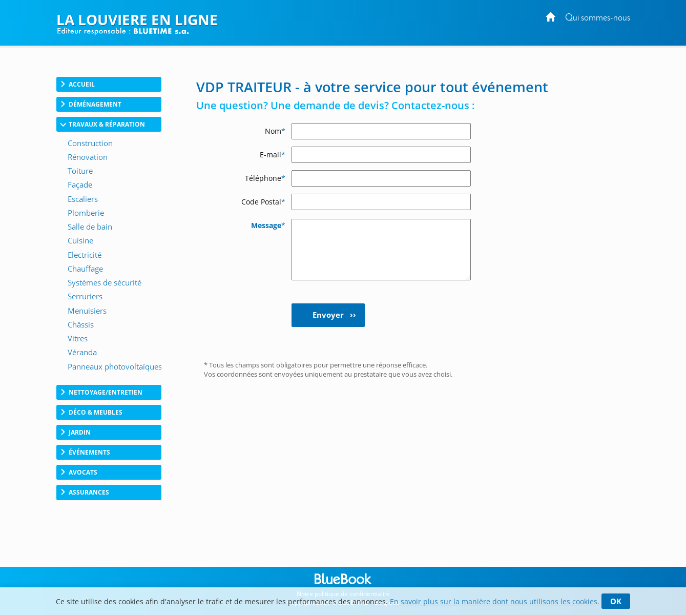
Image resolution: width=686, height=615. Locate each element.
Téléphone (265, 178)
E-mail (272, 154)
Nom (275, 131)
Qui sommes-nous (597, 18)
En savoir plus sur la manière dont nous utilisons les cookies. (494, 601)
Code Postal (263, 202)
